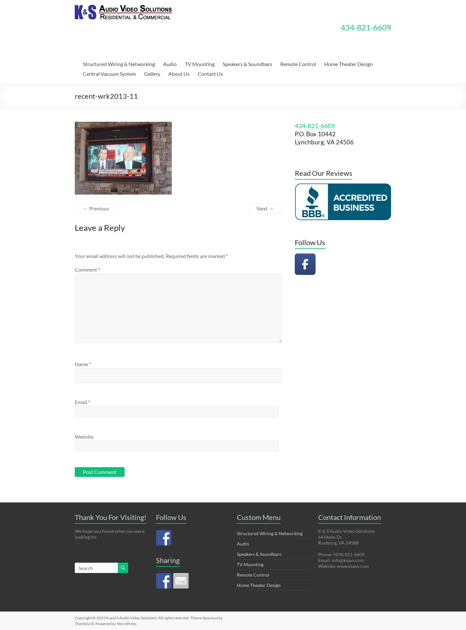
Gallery (152, 74)
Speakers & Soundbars (247, 64)
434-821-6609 (366, 27)
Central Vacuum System (109, 74)
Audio (170, 64)
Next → (265, 208)
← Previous (96, 208)
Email (82, 402)
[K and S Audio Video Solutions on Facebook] (305, 264)
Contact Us (210, 74)
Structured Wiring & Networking (119, 64)
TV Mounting (200, 64)
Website (84, 436)
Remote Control (298, 64)
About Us (179, 74)
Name (83, 364)
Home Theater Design (348, 64)
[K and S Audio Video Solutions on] (327, 264)
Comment (87, 269)
